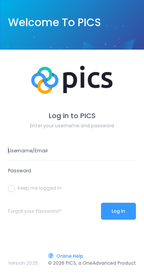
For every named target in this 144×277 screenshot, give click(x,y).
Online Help (65, 256)
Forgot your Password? (34, 211)
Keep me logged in (34, 188)
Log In (118, 211)
